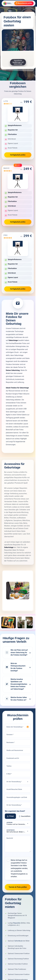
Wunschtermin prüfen (24, 3)
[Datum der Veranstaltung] (18, 727)
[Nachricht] (18, 844)
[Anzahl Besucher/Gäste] (18, 789)
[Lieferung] (18, 824)
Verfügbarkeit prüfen (17, 155)
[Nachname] (18, 743)
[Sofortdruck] (18, 831)
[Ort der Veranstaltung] (18, 805)
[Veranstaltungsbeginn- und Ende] (18, 797)
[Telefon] (18, 766)
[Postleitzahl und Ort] (18, 758)
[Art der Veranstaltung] (18, 782)
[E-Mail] (18, 774)
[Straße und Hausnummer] (18, 750)
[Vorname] (18, 735)
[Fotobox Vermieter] (7, 3)
